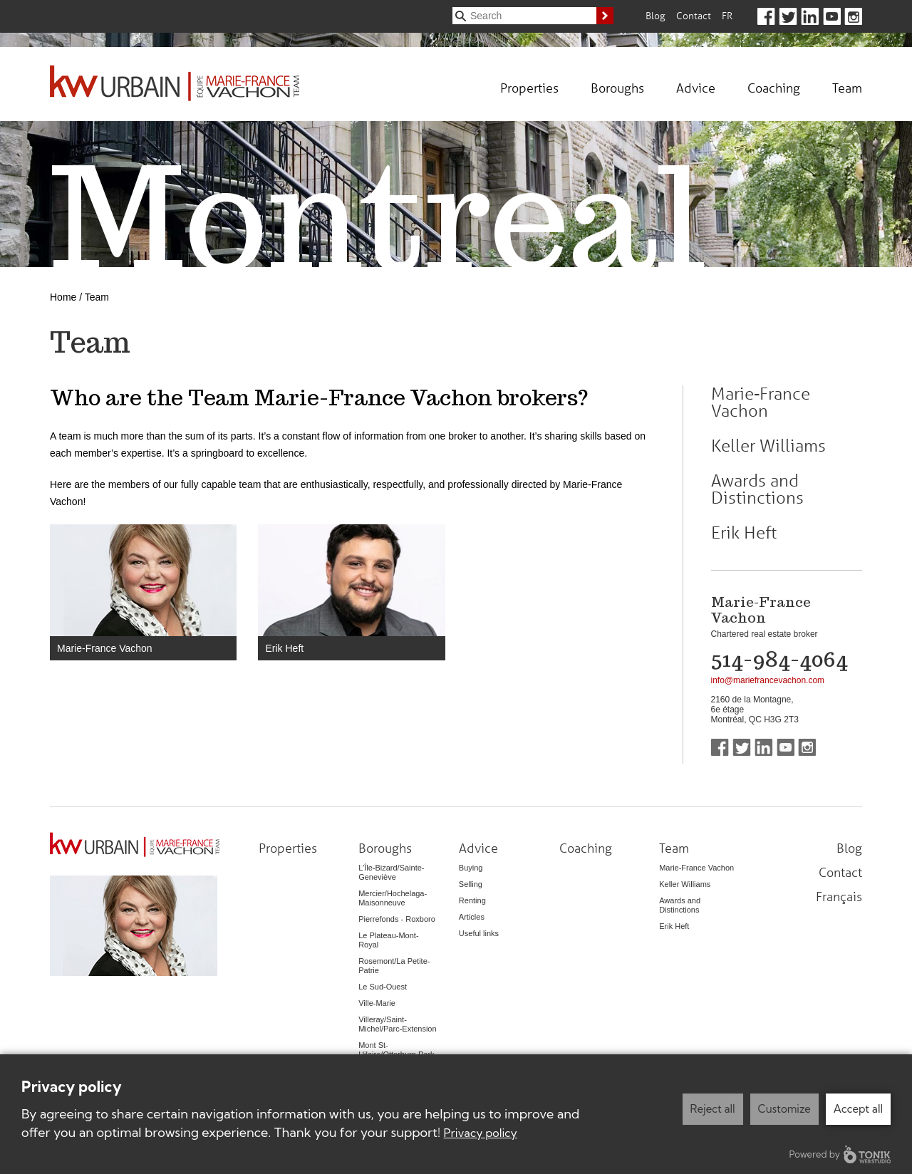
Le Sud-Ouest (382, 986)
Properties (529, 87)
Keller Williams (768, 445)
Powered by (840, 1154)
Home (63, 297)
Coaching (773, 87)
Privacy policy (480, 1133)
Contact (693, 15)
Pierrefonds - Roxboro (396, 919)
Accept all (858, 1109)
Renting (472, 900)
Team (847, 87)
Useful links (479, 933)
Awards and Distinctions (757, 489)
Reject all (712, 1109)
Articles (471, 917)
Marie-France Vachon (104, 648)
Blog (655, 15)
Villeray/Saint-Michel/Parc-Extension (397, 1024)
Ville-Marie (376, 1003)
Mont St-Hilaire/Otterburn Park (396, 1050)
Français (839, 896)
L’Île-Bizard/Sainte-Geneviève (391, 872)
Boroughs (617, 87)
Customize (784, 1109)
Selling (470, 884)
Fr (727, 15)
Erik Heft (284, 648)
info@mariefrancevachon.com (768, 680)
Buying (471, 867)
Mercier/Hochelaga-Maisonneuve (392, 898)
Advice (695, 87)
